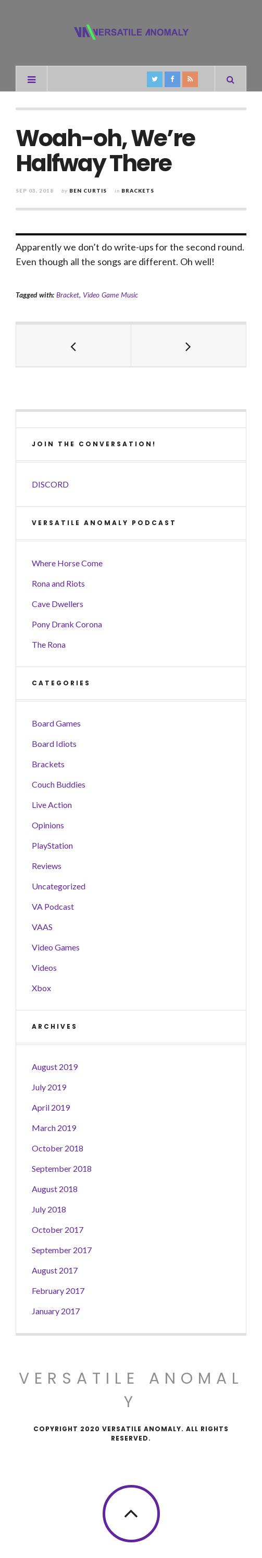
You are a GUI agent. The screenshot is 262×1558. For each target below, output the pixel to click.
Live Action (52, 805)
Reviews (46, 866)
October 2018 (57, 1148)
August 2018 (55, 1189)
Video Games (56, 947)
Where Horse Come (67, 563)
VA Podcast (53, 906)
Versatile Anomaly (131, 1390)
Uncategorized (58, 886)
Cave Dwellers (57, 604)
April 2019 (51, 1107)
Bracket (67, 294)
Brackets (137, 190)
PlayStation (52, 845)
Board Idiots (54, 743)
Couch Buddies (58, 784)
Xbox (41, 988)
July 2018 (49, 1209)
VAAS (42, 927)
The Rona (49, 644)
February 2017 (58, 1290)
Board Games (56, 723)
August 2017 (55, 1270)
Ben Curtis (88, 190)
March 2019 (54, 1128)
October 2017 (57, 1229)
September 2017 (62, 1250)
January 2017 (56, 1311)
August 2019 (55, 1067)
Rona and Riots (58, 583)
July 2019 (49, 1087)
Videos (44, 967)
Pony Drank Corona (67, 624)
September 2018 (62, 1168)
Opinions (48, 825)
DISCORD (50, 484)
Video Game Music (110, 294)
